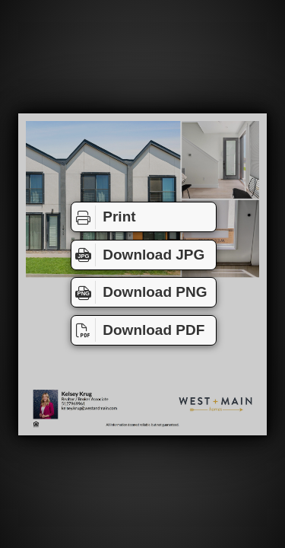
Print (103, 217)
